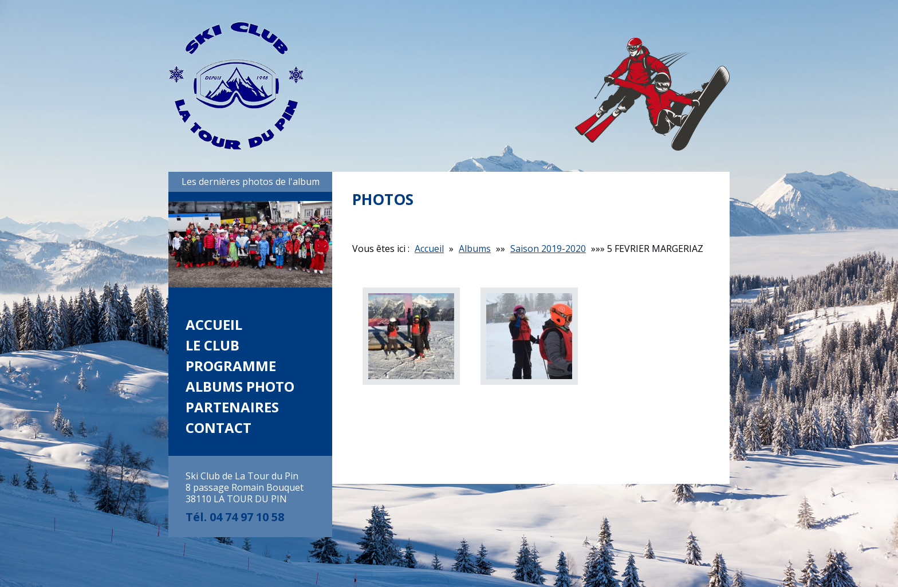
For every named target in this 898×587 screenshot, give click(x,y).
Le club (212, 345)
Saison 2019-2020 (548, 248)
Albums (475, 248)
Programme (231, 365)
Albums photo (240, 386)
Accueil (214, 324)
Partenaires (232, 406)
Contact (218, 427)
